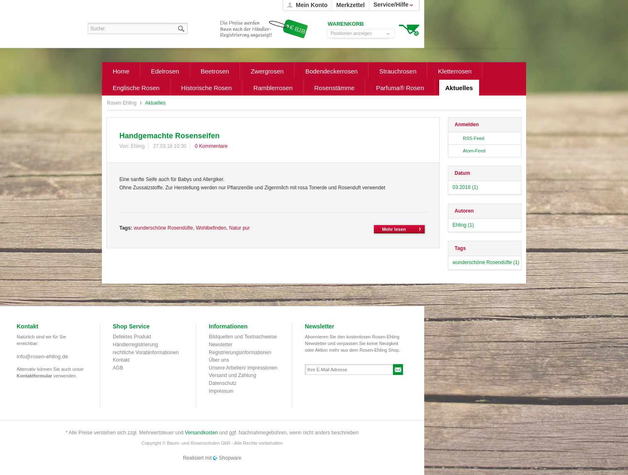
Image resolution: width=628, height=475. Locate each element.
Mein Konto (311, 5)
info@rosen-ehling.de (42, 356)
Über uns (219, 360)
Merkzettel (350, 5)
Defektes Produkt (132, 337)
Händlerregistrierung (135, 345)
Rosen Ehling (122, 103)
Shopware (230, 458)
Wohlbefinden (211, 228)
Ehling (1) (463, 225)
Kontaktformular (34, 375)
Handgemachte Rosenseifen (169, 136)
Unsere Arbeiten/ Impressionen (243, 368)
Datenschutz (223, 383)
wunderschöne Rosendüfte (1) (485, 262)
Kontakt (121, 360)
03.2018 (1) (465, 187)
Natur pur (239, 228)
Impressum (221, 391)
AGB (118, 368)
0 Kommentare (211, 146)
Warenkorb (409, 29)
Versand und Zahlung (232, 375)
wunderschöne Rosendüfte (163, 228)
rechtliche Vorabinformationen (146, 352)
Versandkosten (201, 433)
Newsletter (220, 345)
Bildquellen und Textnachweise (243, 337)
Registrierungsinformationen (240, 352)
